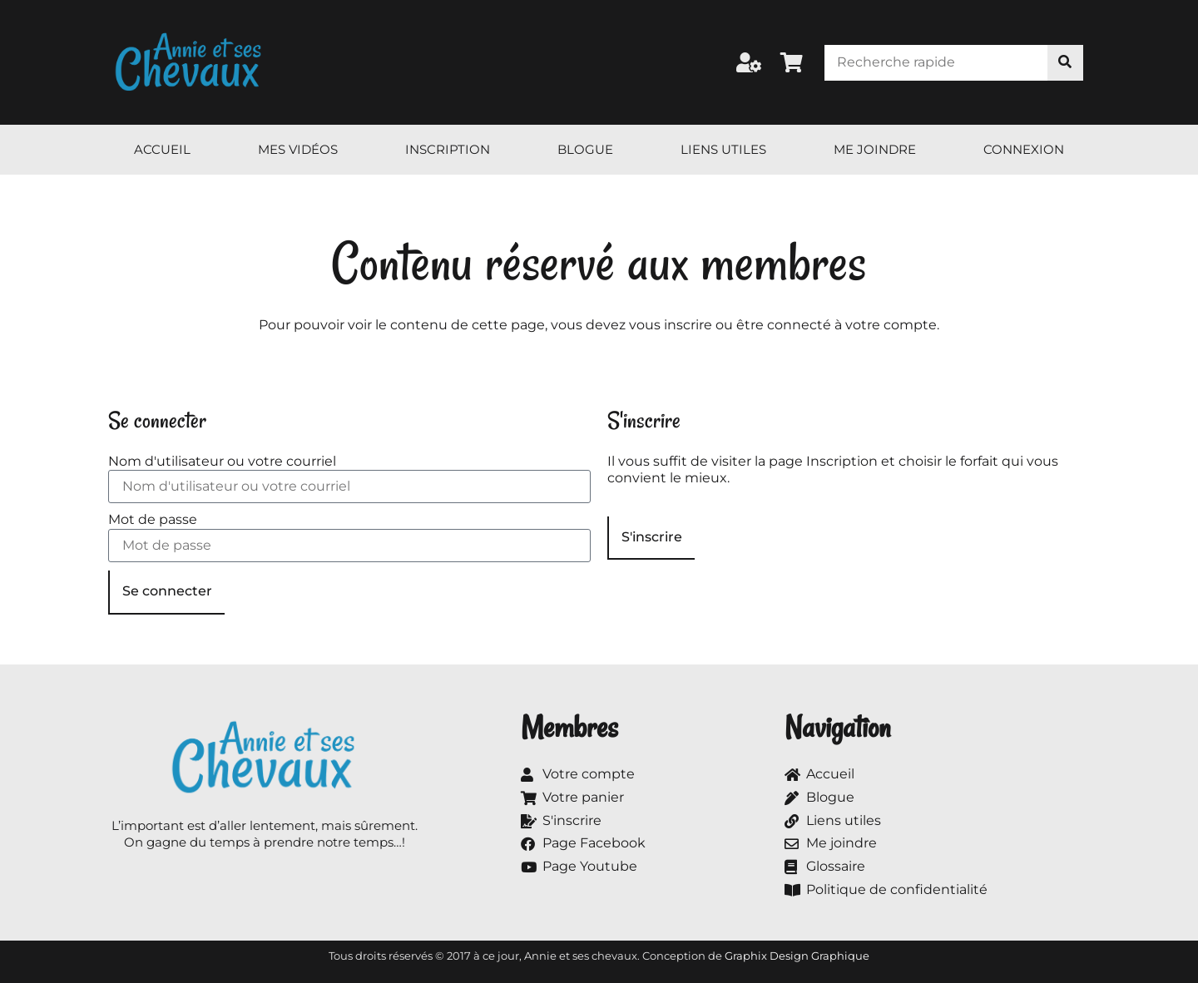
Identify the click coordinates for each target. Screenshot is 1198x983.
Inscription (447, 149)
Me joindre (875, 149)
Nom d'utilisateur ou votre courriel (222, 461)
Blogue (585, 149)
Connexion (1023, 149)
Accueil (162, 149)
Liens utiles (723, 149)
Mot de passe (152, 519)
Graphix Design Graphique (797, 955)
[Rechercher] (1065, 63)
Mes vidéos (298, 149)
